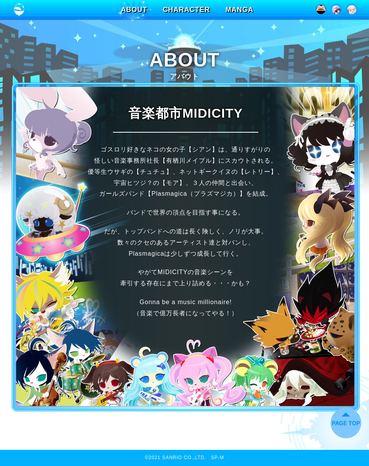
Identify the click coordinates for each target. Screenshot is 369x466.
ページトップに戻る (346, 423)
